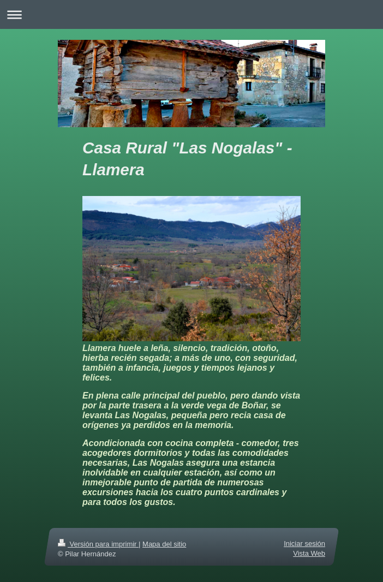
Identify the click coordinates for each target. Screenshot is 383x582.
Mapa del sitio (164, 544)
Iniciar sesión (304, 543)
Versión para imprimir (98, 544)
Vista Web (309, 553)
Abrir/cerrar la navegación (191, 14)
